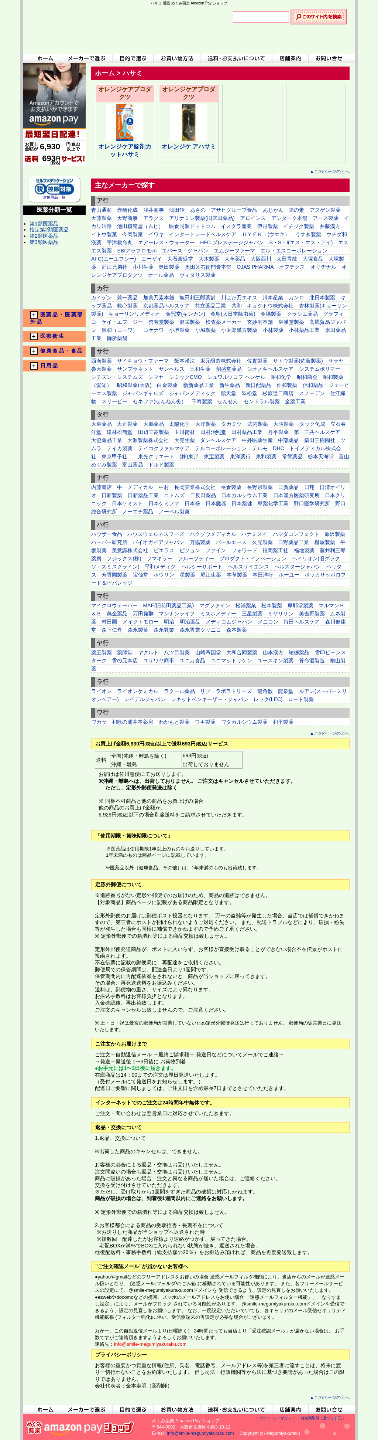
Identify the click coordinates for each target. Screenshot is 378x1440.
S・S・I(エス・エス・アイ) (301, 242)
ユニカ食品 (192, 660)
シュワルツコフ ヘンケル (236, 377)
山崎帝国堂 (208, 652)
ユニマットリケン (231, 660)
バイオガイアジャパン (158, 542)
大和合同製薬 (241, 652)
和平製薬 (283, 722)
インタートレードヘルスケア (202, 234)
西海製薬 (101, 361)
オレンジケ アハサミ (188, 146)
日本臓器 (216, 503)
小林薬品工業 (304, 330)
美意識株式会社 (130, 550)
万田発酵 (143, 614)
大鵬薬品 (153, 424)
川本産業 (272, 297)
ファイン (215, 550)
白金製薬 (167, 385)
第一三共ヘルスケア (317, 432)
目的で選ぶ (133, 58)
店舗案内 (290, 58)
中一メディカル (135, 487)
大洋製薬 (205, 424)
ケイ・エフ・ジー (122, 322)
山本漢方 (273, 652)
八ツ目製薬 (177, 652)
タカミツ (231, 424)
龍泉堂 (285, 691)
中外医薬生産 (257, 440)
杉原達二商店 (277, 393)
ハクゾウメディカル (213, 534)
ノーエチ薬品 (137, 511)
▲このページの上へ (330, 171)
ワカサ (99, 722)
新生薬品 (229, 385)
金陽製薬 (271, 314)
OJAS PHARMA (255, 267)
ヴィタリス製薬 (197, 275)
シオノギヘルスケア (270, 369)
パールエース (231, 542)
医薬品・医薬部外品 (56, 318)
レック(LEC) (268, 699)
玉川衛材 (184, 432)
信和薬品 (313, 385)
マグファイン (214, 605)
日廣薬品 (288, 487)
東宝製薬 (214, 456)
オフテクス (292, 267)
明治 (169, 622)
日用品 (44, 366)
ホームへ (42, 58)
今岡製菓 (132, 234)
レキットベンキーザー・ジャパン (209, 699)
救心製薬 (127, 306)
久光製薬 (262, 542)
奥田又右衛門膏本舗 (208, 267)
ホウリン (164, 575)
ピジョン (190, 550)
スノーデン (312, 393)
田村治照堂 (213, 432)
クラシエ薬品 (302, 314)
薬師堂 (125, 652)
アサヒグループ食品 (234, 210)
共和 (236, 306)
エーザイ (151, 259)
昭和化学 (281, 377)
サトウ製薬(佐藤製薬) (298, 361)
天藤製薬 (101, 218)
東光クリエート (156, 456)
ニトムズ (174, 495)
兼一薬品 (127, 297)
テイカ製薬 (120, 448)
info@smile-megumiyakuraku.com (200, 1433)
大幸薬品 (101, 424)
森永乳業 (164, 630)
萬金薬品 (117, 614)
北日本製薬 (322, 297)
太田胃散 (286, 259)
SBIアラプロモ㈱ (137, 251)
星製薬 (187, 575)
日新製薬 (112, 495)
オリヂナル (323, 267)
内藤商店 (101, 487)
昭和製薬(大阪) (134, 385)
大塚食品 (313, 259)
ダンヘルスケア (218, 440)
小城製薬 (205, 330)
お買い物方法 (177, 58)
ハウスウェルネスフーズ (155, 534)
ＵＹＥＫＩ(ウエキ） (266, 234)
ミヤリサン (280, 614)
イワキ (156, 234)
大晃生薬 (184, 440)
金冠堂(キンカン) (185, 314)
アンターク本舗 (289, 218)
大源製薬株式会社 (148, 440)
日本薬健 (241, 503)
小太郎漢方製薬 (239, 330)
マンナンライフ (177, 614)
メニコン (268, 622)
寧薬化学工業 (273, 503)
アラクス (153, 218)
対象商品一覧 (54, 195)
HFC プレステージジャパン (232, 242)
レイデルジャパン (144, 699)
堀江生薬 (210, 575)
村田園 (109, 622)
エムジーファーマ (234, 251)
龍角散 (265, 691)
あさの (198, 210)
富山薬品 (132, 465)
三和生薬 (200, 369)
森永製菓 (138, 630)
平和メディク (160, 567)
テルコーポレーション (221, 448)
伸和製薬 (286, 385)
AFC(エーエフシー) (113, 259)
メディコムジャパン (229, 622)
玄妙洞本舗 (260, 322)
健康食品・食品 (56, 351)
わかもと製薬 (174, 722)
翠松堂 (249, 393)
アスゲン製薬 (325, 210)
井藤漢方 (330, 226)
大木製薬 (209, 259)
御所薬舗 (117, 338)
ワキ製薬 (205, 722)
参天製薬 (101, 369)
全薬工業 (295, 401)
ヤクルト (148, 652)
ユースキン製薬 (275, 660)
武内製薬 (257, 424)
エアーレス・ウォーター (166, 242)
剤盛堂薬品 (229, 369)
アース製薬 (326, 218)
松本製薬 (271, 605)
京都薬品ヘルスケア (166, 306)
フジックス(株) (124, 558)
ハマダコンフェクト (296, 534)
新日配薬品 (258, 385)
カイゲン (101, 297)
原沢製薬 (334, 534)
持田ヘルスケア (302, 622)
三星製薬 (252, 614)
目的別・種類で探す (54, 299)
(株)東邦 (188, 456)
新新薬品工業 (198, 385)
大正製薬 (127, 424)
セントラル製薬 (262, 401)
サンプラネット (135, 369)
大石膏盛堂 (180, 259)
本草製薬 (237, 575)
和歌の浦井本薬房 (132, 722)
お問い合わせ (332, 58)
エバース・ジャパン (185, 251)
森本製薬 (236, 630)
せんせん (227, 401)
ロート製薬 (301, 699)
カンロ (296, 297)
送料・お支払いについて (236, 58)
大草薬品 (234, 259)
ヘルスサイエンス (248, 567)
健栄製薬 (189, 322)
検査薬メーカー (224, 322)
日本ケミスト (127, 503)
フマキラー (159, 558)
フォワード (244, 550)
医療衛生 (47, 336)
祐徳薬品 (299, 652)
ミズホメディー (218, 614)
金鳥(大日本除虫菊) (232, 314)
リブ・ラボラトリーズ (226, 691)
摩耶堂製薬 (300, 605)
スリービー (114, 401)
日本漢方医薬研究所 (296, 495)
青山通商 (101, 210)
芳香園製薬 (114, 575)
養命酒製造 (312, 660)
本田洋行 (262, 575)
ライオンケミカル (137, 691)
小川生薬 (143, 267)
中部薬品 (288, 440)
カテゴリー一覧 (54, 257)
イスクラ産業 (236, 226)
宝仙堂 (140, 575)
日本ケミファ (163, 503)
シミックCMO (185, 377)
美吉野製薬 (312, 614)
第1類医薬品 (44, 224)
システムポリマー (319, 369)
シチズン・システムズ (117, 377)
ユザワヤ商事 (158, 660)
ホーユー (289, 575)
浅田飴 (177, 210)
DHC (278, 448)
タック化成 (312, 424)
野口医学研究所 (312, 503)
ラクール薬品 (179, 691)
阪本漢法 (184, 361)
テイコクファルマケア (164, 448)
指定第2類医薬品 (49, 229)
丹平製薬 (278, 432)
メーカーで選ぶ (87, 58)
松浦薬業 (246, 605)
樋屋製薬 (325, 542)
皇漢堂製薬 (291, 322)
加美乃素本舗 (158, 297)
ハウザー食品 (106, 534)
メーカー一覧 (54, 271)
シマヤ (156, 377)
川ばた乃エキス (239, 297)
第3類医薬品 (44, 242)
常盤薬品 (292, 456)
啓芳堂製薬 (161, 322)
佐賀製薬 (257, 361)
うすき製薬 (308, 234)
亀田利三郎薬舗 (197, 297)
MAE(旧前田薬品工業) (168, 605)
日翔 (309, 487)
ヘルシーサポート (202, 567)
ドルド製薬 (161, 465)
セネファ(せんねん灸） (159, 401)
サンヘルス (172, 369)
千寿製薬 (202, 401)
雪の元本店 (125, 660)
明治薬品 (190, 622)
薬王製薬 (101, 652)
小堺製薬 (179, 330)
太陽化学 (179, 424)
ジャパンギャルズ (143, 393)
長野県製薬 (260, 487)
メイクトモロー (141, 622)
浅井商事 (153, 210)
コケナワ (153, 330)
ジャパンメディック (192, 393)
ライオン (101, 691)
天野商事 (127, 218)
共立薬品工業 (210, 306)
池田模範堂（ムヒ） (140, 226)
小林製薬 (273, 330)
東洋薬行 (240, 456)
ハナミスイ (254, 534)
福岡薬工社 (275, 550)
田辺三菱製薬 (153, 432)
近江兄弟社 (114, 267)
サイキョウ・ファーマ (143, 361)
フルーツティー (196, 558)
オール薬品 (161, 275)
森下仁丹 (112, 630)
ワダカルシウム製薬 (244, 722)
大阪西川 (261, 259)
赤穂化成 (127, 210)
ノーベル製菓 (174, 511)
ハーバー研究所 (109, 542)
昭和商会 (307, 377)
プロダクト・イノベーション (252, 558)
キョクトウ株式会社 (270, 306)
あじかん (273, 210)
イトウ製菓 (104, 234)
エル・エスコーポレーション (293, 251)
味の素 (296, 210)
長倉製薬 (231, 487)
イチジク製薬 (298, 226)
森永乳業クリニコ (200, 630)
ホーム (105, 73)
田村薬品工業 (246, 432)
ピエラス (164, 550)
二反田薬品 (203, 495)
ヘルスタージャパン (297, 567)
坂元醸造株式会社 (220, 361)
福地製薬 (304, 550)
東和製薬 (266, 456)
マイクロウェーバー (114, 605)
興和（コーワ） (120, 330)
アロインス (253, 218)
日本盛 (192, 503)
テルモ (260, 448)
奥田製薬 (169, 267)
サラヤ (336, 361)
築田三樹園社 (319, 440)
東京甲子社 (117, 456)
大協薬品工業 (106, 440)
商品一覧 (54, 285)
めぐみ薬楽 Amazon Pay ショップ (121, 30)
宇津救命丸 (120, 242)
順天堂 (228, 393)
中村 (164, 487)
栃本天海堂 (321, 456)
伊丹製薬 (267, 226)
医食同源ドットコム (192, 226)
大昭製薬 (283, 424)
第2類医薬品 (44, 236)
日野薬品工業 (293, 542)
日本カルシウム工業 (244, 495)
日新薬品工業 (143, 495)
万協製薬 (200, 542)
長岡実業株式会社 (195, 487)
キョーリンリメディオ (134, 314)
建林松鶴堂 (120, 432)
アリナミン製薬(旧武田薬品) (201, 218)
